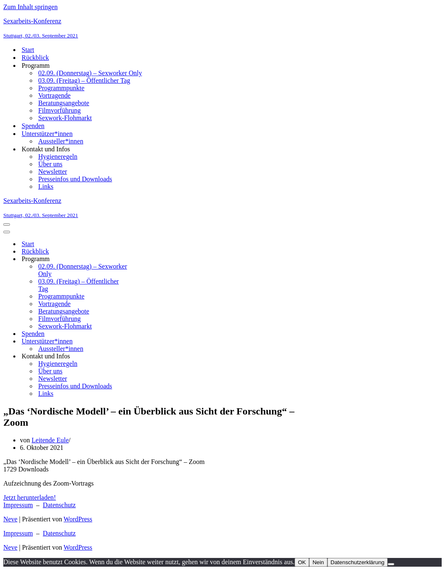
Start (28, 49)
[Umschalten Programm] (148, 259)
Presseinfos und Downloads (75, 179)
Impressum (18, 504)
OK (302, 562)
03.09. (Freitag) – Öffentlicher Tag (84, 80)
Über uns (50, 164)
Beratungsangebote (63, 102)
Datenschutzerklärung (358, 562)
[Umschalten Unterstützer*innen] (148, 341)
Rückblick (35, 57)
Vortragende (54, 95)
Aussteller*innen (60, 141)
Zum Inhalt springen (30, 6)
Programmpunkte (61, 87)
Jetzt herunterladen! (29, 497)
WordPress (78, 519)
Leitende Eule (50, 440)
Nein (318, 562)
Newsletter (52, 171)
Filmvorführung (59, 110)
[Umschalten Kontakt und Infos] (148, 356)
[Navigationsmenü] (6, 224)
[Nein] (391, 564)
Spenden (33, 125)
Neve (10, 519)
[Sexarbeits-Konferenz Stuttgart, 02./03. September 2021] (222, 28)
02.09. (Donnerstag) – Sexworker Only (90, 72)
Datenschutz (59, 504)
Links (45, 186)
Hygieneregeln (57, 156)
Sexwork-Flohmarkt (65, 117)
